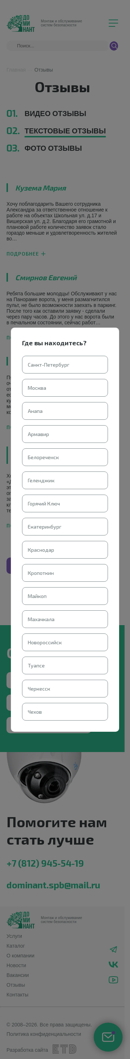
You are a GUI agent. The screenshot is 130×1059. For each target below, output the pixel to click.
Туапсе (36, 665)
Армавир (38, 434)
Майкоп (37, 596)
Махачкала (41, 619)
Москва (37, 388)
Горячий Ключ (44, 503)
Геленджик (41, 480)
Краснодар (41, 550)
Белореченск (43, 457)
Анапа (35, 411)
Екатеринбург (44, 527)
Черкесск (39, 689)
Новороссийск (45, 642)
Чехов (35, 712)
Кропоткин (41, 573)
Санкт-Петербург (48, 365)
